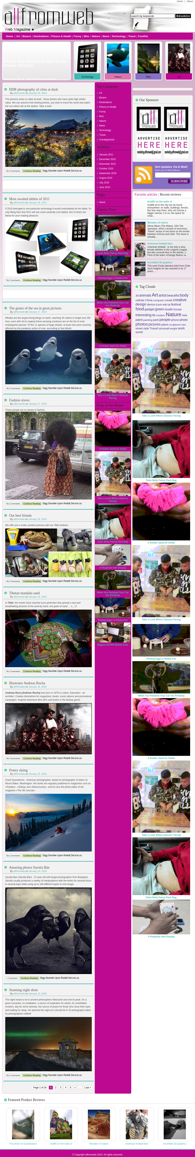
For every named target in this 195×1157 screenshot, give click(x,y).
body (184, 295)
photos (142, 324)
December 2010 (107, 159)
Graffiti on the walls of (159, 201)
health (169, 309)
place (164, 324)
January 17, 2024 (38, 312)
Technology (119, 36)
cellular (140, 300)
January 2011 (106, 154)
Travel (132, 36)
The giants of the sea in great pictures (35, 308)
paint (139, 320)
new (184, 315)
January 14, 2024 (38, 871)
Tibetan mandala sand (24, 593)
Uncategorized (106, 139)
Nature (96, 36)
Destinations (41, 36)
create (168, 300)
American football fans (159, 243)
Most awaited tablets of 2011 (29, 199)
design (141, 304)
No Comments (13, 171)
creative (180, 300)
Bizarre (27, 36)
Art (18, 36)
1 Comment (11, 978)
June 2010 (104, 187)
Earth (159, 304)
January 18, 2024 (38, 93)
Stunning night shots (23, 990)
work (181, 328)
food (140, 308)
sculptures (175, 324)
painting (147, 320)
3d (137, 295)
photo (184, 320)
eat (165, 304)
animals (145, 295)
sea (184, 324)
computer (158, 300)
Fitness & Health (61, 36)
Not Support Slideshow (36, 61)
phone (175, 319)
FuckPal (143, 36)
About (190, 1)
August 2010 (105, 178)
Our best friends (20, 515)
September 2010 (107, 173)
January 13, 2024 (38, 993)
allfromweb (19, 93)
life (154, 315)
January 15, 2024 (38, 774)
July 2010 (104, 182)
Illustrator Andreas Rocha (27, 683)
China (148, 300)
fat (168, 304)
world (139, 332)
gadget (150, 309)
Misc (86, 36)
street (139, 328)
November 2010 (107, 164)
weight (173, 328)
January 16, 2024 (38, 519)
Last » (88, 1087)
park (156, 319)
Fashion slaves (19, 400)
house (177, 309)
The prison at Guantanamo (23, 1143)
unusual (163, 328)
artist (163, 295)
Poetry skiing (18, 770)
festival (176, 304)
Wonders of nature (157, 222)
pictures (155, 324)
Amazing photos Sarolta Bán (29, 867)
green (159, 309)
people (165, 320)
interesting (143, 315)
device (151, 304)
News (105, 36)
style (146, 328)
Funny (77, 36)
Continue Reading (31, 171)
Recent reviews (170, 194)
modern (160, 315)
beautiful (173, 295)
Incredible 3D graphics (159, 262)
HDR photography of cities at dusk (33, 89)
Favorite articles (146, 194)
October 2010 (106, 168)
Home (180, 1)
